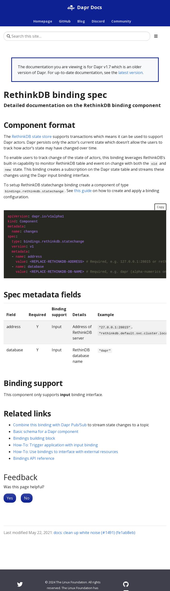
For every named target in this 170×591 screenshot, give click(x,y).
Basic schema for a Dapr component (45, 431)
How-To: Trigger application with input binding (55, 445)
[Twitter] (20, 584)
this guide (83, 190)
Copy (160, 207)
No (26, 498)
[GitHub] (126, 584)
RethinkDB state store (32, 136)
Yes (10, 498)
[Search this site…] (77, 36)
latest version (130, 72)
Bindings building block (34, 438)
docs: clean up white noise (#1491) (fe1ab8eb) (94, 532)
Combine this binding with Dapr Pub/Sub (50, 424)
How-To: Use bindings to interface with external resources (65, 451)
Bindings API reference (33, 458)
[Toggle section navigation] (156, 36)
